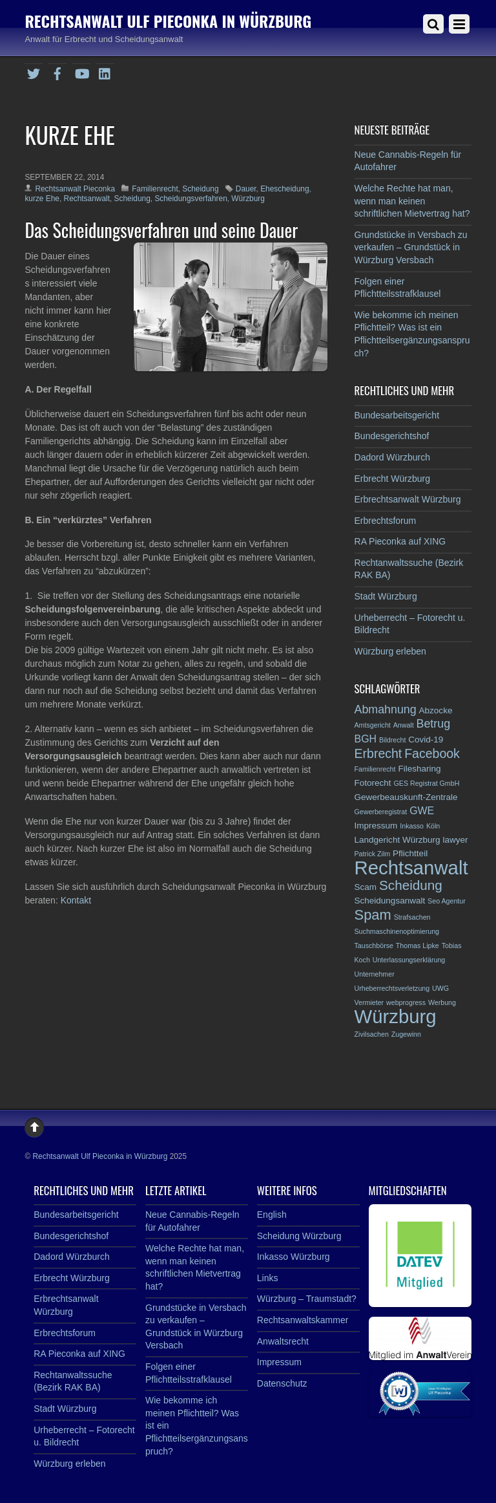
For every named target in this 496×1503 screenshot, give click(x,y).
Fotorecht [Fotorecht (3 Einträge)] (373, 783)
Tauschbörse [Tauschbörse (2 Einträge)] (374, 945)
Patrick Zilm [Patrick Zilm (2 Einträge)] (373, 854)
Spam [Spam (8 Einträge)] (373, 915)
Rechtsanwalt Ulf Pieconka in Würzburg (99, 1156)
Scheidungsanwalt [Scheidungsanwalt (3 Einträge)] (390, 900)
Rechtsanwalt (87, 198)
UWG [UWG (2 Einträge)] (440, 988)
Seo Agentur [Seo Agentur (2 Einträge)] (447, 901)
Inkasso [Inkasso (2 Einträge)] (412, 826)
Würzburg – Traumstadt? (306, 1298)
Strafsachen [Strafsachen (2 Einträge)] (412, 917)
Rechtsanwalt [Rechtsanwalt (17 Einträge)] (411, 867)
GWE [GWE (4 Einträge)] (421, 810)
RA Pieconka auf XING (400, 541)
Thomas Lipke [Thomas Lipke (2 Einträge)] (417, 945)
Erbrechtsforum (386, 520)
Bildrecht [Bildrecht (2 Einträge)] (392, 740)
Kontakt (76, 900)
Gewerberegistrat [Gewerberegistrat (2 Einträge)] (381, 812)
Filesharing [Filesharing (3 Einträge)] (419, 768)
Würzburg (248, 198)
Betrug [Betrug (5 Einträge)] (434, 723)
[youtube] (81, 72)
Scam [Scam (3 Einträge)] (366, 887)
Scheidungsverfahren (190, 198)
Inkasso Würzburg (293, 1256)
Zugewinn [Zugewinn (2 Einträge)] (406, 1034)
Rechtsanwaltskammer (303, 1320)
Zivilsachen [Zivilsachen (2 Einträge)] (372, 1034)
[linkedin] (105, 72)
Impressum (279, 1362)
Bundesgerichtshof (392, 436)
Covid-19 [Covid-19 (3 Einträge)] (425, 739)
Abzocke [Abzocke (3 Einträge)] (436, 710)
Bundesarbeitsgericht (397, 415)
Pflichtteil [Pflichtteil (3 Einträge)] (410, 853)
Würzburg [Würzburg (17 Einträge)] (396, 1016)
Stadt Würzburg (386, 596)
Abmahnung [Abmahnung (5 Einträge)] (386, 709)
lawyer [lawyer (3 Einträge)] (455, 840)
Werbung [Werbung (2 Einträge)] (442, 1002)
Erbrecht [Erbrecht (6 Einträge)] (378, 753)
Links (267, 1278)
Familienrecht (155, 188)
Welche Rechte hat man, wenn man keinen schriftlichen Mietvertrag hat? (412, 201)
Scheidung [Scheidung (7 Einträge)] (410, 885)
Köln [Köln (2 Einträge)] (433, 826)
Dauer (246, 188)
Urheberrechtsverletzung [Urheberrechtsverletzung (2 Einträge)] (392, 988)
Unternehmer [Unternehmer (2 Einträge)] (375, 974)
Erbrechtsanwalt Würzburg (408, 499)
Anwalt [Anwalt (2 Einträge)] (403, 725)
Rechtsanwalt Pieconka (75, 188)
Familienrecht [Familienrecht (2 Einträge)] (375, 769)
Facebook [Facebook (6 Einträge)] (432, 753)
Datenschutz (282, 1383)
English (272, 1214)
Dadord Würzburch (393, 457)
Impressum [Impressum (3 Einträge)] (376, 825)
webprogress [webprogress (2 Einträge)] (406, 1002)
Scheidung (200, 188)
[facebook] (57, 72)
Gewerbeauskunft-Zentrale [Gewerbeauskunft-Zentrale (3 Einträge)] (406, 797)
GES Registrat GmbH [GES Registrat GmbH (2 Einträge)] (427, 783)
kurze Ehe (42, 198)
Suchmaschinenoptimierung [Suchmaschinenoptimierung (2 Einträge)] (397, 931)
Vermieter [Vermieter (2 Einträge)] (369, 1002)
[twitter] (34, 72)
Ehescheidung (284, 188)
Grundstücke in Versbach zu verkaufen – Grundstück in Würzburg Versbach (411, 247)
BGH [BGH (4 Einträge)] (366, 738)
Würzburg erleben (390, 651)
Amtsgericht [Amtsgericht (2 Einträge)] (373, 725)
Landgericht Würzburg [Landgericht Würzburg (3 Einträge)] (397, 840)
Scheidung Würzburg (299, 1236)
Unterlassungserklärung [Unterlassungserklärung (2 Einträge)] (409, 960)
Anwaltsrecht (283, 1341)
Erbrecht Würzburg (392, 478)
